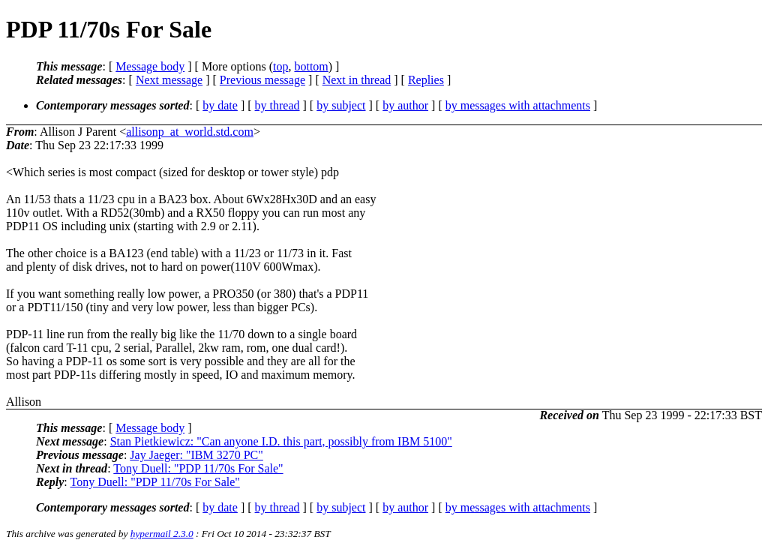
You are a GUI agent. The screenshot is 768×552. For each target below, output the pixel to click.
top (280, 66)
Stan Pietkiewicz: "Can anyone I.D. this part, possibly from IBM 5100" (281, 441)
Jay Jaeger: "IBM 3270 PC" (196, 454)
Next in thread (357, 80)
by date (220, 105)
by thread (277, 105)
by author (405, 105)
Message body (150, 66)
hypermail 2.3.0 (162, 533)
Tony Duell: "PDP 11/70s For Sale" (198, 468)
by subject (340, 105)
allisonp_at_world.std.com (190, 131)
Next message (169, 80)
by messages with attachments (518, 105)
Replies (426, 80)
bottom (311, 66)
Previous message (262, 80)
